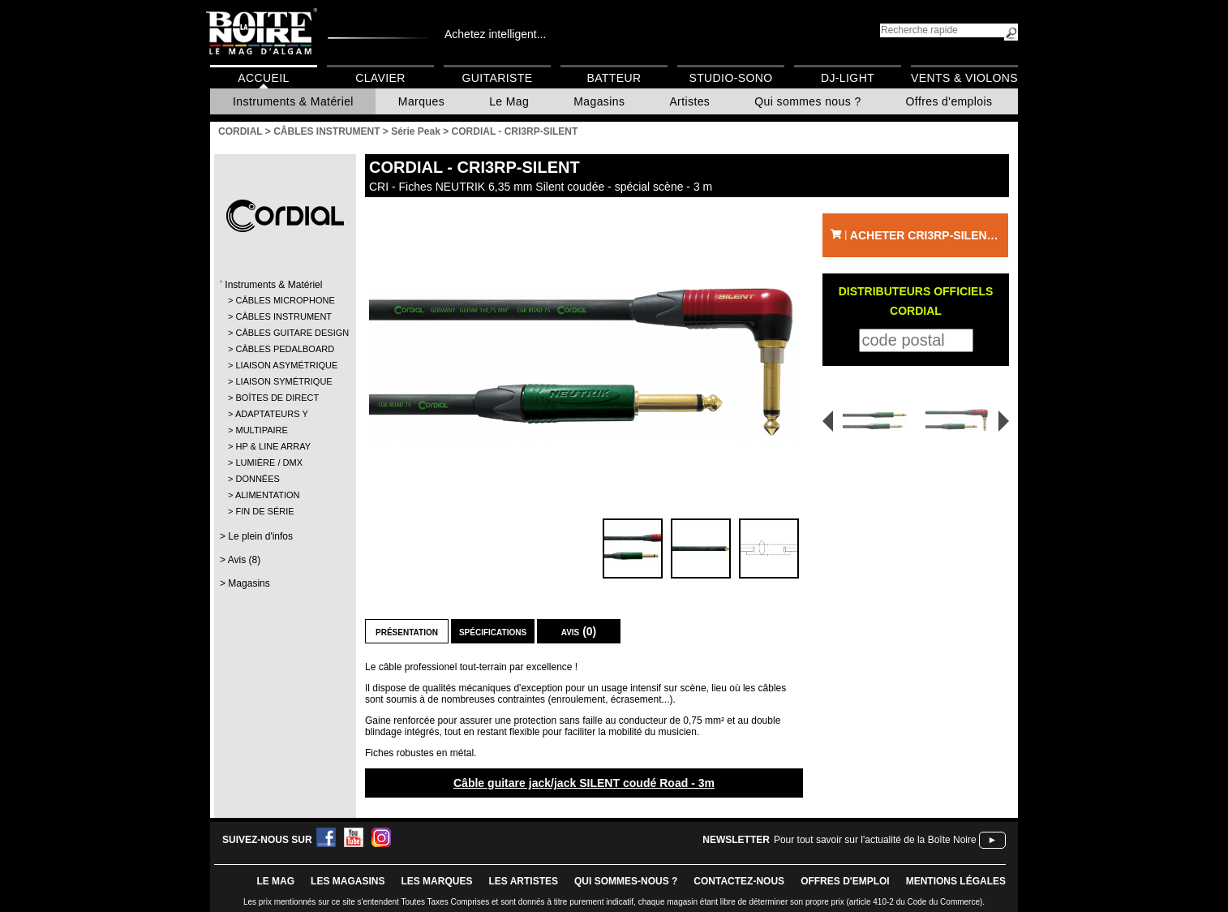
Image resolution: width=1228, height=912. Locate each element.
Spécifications (492, 631)
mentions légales (956, 881)
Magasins (599, 101)
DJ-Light (847, 77)
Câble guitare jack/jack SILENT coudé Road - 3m (584, 782)
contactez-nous (738, 881)
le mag (275, 881)
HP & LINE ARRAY (273, 446)
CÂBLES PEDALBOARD (284, 349)
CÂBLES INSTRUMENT (283, 316)
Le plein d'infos (260, 536)
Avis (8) (244, 560)
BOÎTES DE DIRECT (277, 397)
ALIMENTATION (267, 495)
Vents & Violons (964, 77)
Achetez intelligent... (495, 34)
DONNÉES (257, 479)
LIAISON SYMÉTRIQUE (283, 381)
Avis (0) (579, 631)
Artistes (689, 101)
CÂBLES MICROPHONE (284, 300)
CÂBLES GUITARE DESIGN (284, 333)
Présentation (407, 631)
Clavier (380, 77)
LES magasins (347, 881)
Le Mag (509, 101)
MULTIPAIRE (261, 430)
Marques (421, 101)
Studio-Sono (730, 77)
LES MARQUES (436, 881)
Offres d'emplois (949, 101)
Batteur (613, 77)
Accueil (263, 77)
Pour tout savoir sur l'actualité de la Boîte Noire (875, 839)
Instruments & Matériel (293, 101)
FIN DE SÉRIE (264, 511)
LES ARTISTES (523, 881)
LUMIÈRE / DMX (269, 462)
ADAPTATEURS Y (271, 414)
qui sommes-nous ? (625, 881)
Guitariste (497, 77)
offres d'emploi (845, 881)
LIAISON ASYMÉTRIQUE (284, 365)
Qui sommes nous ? (807, 101)
